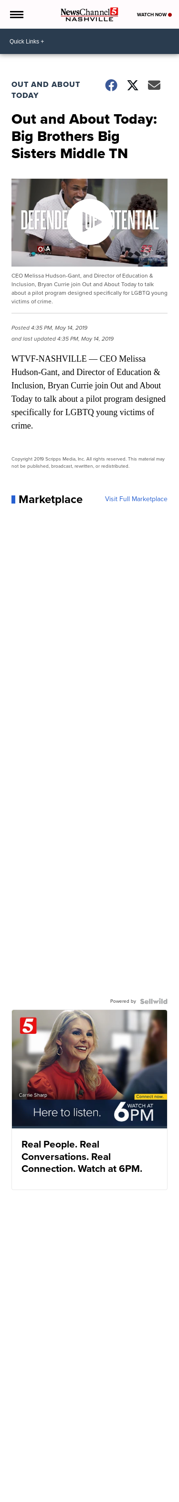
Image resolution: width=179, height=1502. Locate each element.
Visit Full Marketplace (136, 499)
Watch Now (154, 14)
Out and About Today (45, 90)
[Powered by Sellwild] (154, 1001)
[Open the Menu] (16, 14)
